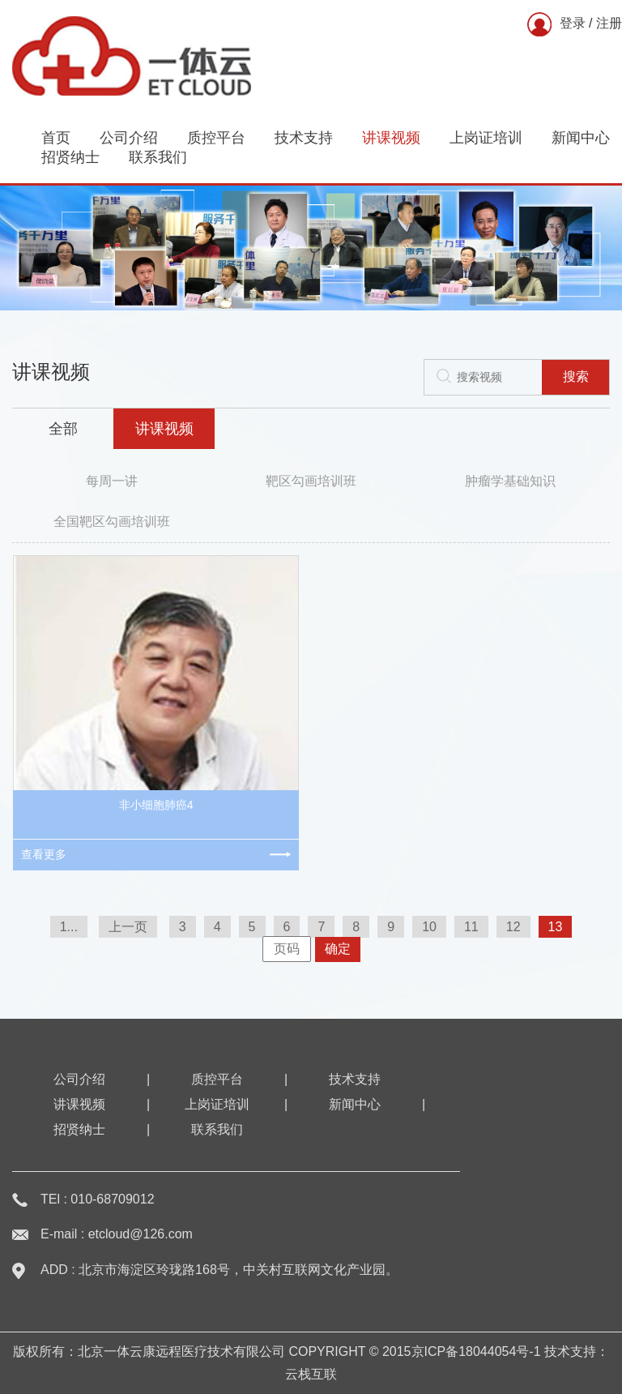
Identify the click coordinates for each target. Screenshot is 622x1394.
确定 (338, 949)
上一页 (128, 927)
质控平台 (216, 138)
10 (429, 927)
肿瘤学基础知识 (510, 481)
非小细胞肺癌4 (156, 804)
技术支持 (304, 138)
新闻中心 (581, 138)
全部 (63, 429)
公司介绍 (129, 138)
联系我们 (158, 157)
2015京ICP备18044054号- (458, 1351)
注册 (609, 23)
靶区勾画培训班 (311, 481)
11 (471, 927)
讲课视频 (391, 138)
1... (69, 927)
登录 (573, 23)
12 (513, 927)
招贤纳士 (70, 157)
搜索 (576, 376)
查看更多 (43, 854)
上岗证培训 (485, 138)
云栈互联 (311, 1374)
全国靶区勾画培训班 (111, 521)
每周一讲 (112, 481)
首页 (55, 138)
